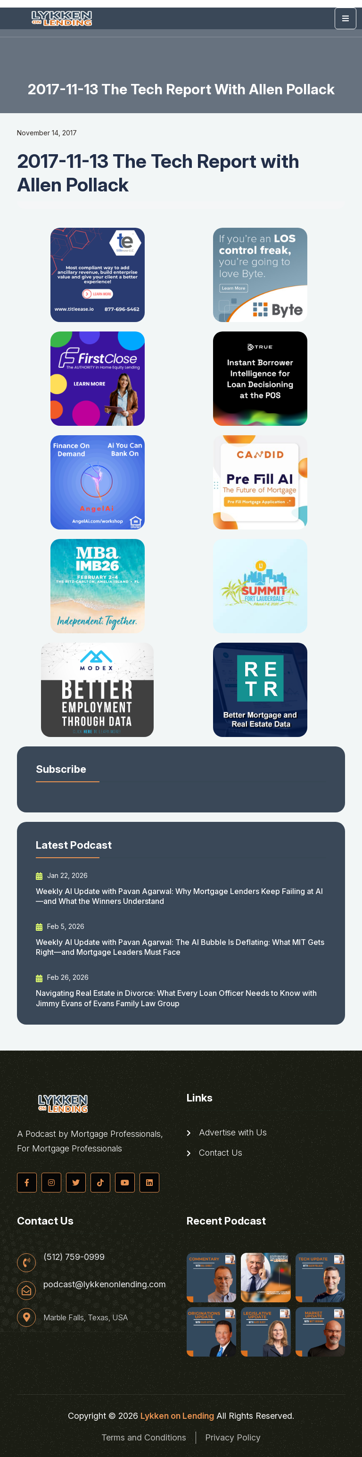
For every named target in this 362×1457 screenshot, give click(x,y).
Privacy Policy (233, 1437)
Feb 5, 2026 (60, 926)
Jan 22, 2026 (62, 875)
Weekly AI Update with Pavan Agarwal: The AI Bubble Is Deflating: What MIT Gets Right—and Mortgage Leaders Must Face (180, 947)
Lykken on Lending (177, 1416)
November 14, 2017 (47, 133)
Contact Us (214, 1153)
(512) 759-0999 (74, 1257)
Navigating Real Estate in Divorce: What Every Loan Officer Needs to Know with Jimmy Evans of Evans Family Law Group (176, 998)
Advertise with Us (227, 1132)
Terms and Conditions (143, 1437)
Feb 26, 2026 (62, 977)
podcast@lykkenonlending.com (104, 1285)
